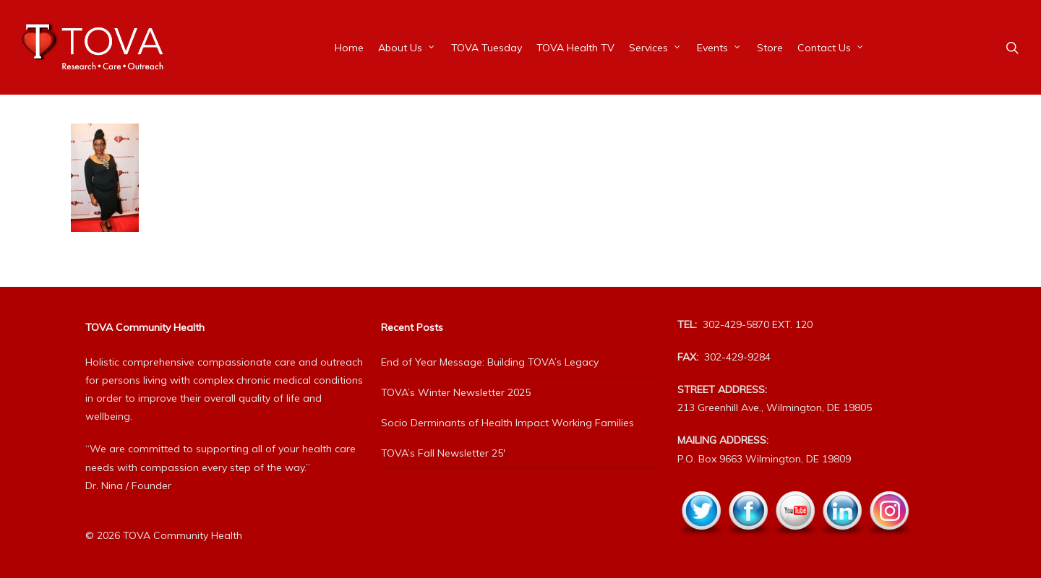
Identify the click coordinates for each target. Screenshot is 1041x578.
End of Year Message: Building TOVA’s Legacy (490, 361)
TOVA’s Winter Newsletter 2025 (456, 392)
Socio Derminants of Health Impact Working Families (507, 422)
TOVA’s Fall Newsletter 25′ (443, 453)
